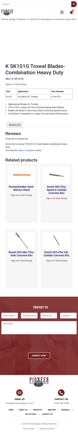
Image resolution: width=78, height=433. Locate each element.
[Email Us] (19, 392)
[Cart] (71, 12)
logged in (22, 150)
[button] (62, 12)
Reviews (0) (14, 125)
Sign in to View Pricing (15, 84)
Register (52, 410)
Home (11, 410)
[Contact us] (61, 392)
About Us (23, 410)
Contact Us (47, 414)
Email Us (20, 399)
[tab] (15, 125)
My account (30, 414)
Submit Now (39, 355)
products (37, 410)
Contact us (61, 399)
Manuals (65, 410)
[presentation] (21, 347)
